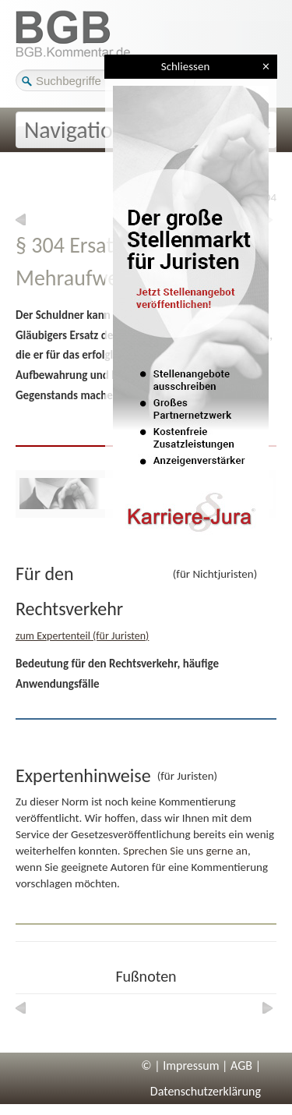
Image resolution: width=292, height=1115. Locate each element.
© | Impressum (180, 1065)
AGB (241, 1065)
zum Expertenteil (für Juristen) (82, 635)
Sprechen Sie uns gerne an (185, 851)
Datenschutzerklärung (205, 1091)
